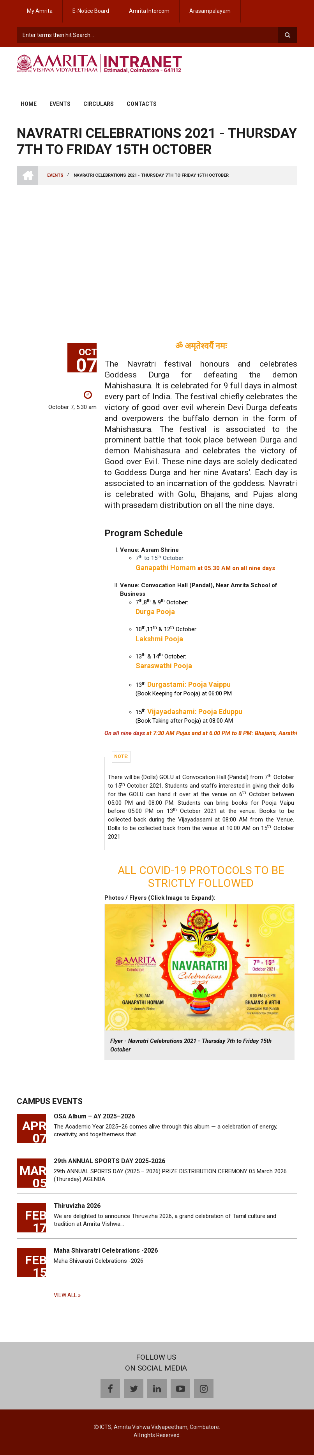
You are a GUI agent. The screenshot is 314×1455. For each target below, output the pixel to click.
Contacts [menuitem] (142, 104)
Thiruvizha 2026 (77, 1205)
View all (65, 1295)
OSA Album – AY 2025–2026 (94, 1116)
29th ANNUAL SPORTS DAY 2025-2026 (109, 1161)
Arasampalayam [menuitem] (210, 11)
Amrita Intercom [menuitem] (149, 11)
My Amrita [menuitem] (40, 11)
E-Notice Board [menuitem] (90, 11)
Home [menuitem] (29, 104)
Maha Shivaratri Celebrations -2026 (106, 1250)
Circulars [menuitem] (98, 104)
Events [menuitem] (60, 104)
